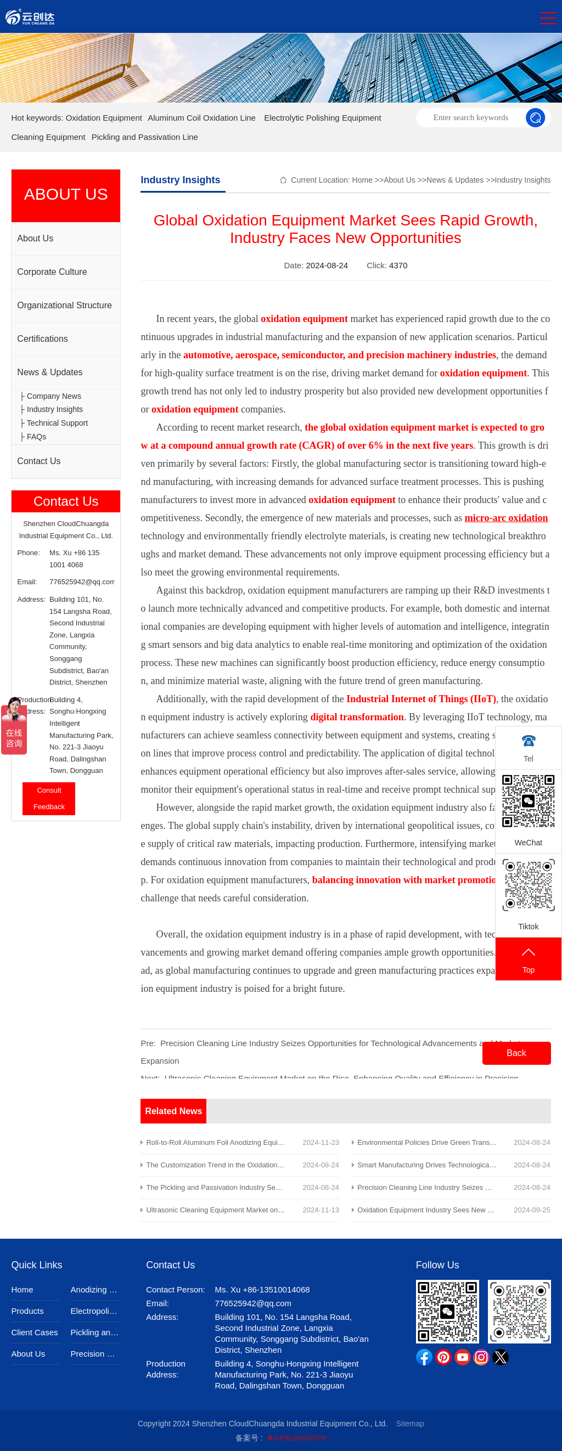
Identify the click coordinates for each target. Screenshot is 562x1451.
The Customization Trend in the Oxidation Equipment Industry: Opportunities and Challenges (292, 1165)
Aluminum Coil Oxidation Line (202, 117)
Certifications (42, 338)
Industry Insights (523, 180)
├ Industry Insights (51, 409)
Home (362, 180)
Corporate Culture (52, 271)
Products (27, 1311)
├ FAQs (32, 436)
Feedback (49, 807)
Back (516, 1053)
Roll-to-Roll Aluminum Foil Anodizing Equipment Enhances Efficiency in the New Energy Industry (298, 1142)
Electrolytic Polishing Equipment (322, 117)
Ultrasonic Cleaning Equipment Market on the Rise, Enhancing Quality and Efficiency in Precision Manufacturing (323, 1210)
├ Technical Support (53, 423)
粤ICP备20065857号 (297, 1438)
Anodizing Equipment (95, 1289)
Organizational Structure (64, 305)
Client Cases (34, 1332)
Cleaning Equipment (48, 137)
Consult (49, 790)
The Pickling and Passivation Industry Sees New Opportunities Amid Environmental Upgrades (294, 1187)
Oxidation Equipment (104, 117)
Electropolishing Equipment (95, 1311)
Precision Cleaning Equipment (95, 1353)
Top (528, 959)
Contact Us (38, 461)
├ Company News (50, 396)
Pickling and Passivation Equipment (95, 1332)
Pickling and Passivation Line (145, 137)
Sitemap (410, 1423)
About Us (35, 238)
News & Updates (49, 372)
